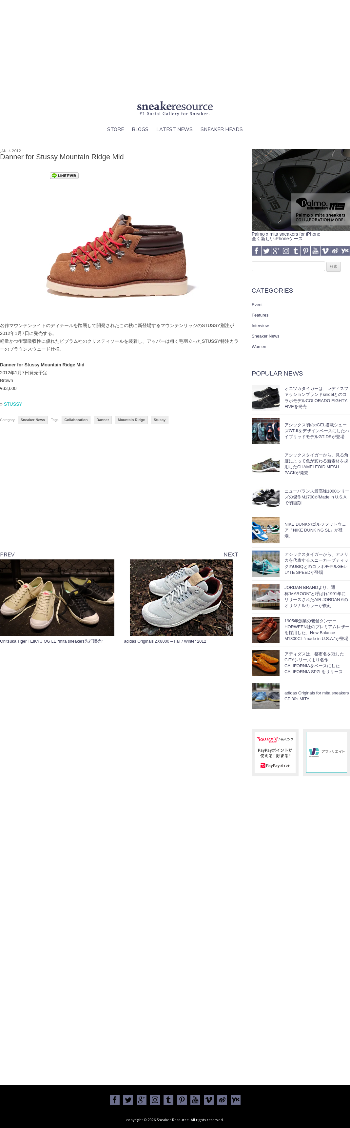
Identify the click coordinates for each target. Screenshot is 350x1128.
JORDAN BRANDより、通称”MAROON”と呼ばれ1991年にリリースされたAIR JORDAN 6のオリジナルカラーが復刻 (316, 596)
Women (259, 346)
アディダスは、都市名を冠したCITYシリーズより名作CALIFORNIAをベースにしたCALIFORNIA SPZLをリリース (314, 663)
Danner (103, 420)
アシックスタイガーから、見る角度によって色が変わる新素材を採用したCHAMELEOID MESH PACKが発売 (316, 464)
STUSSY (13, 404)
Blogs (140, 129)
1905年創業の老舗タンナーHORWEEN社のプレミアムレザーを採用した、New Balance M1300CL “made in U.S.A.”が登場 (316, 629)
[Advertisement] (175, 49)
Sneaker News (33, 420)
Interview (260, 325)
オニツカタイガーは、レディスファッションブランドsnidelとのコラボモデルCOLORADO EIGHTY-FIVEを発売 (316, 397)
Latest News (174, 129)
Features (260, 315)
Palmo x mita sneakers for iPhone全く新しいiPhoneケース (301, 234)
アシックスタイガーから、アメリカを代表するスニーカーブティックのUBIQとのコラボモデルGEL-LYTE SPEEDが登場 (316, 563)
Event (257, 304)
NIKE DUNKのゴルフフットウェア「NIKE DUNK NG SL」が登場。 (315, 530)
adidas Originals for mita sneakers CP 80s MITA (316, 695)
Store (115, 129)
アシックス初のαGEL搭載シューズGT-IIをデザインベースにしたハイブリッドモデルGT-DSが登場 (316, 430)
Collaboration (76, 420)
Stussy (159, 420)
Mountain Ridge (131, 420)
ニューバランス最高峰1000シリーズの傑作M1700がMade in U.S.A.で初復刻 (316, 497)
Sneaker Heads (222, 129)
